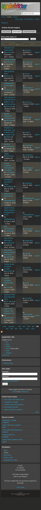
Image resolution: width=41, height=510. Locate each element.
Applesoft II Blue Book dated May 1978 (9, 297)
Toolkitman (9, 186)
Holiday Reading (9, 59)
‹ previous (11, 326)
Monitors (7, 144)
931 (7, 329)
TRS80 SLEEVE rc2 (9, 434)
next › (28, 329)
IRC (7, 342)
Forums (9, 17)
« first (4, 326)
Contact (37, 19)
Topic (7, 44)
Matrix (8, 344)
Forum (37, 44)
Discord (8, 346)
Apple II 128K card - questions (13, 409)
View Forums (6, 31)
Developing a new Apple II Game (8, 182)
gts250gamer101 (9, 200)
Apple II (37, 52)
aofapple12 (6, 422)
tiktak (4, 427)
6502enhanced (9, 90)
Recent (15, 17)
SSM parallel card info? (11, 407)
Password (6, 376)
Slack (7, 350)
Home (3, 17)
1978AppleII (10, 172)
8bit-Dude (9, 120)
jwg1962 (9, 257)
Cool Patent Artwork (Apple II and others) (9, 252)
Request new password (11, 381)
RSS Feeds (7, 455)
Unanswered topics (29, 31)
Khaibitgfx (5, 437)
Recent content (8, 363)
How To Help (19, 19)
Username (6, 371)
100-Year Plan (28, 19)
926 (19, 326)
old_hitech (9, 301)
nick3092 (5, 432)
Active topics (17, 31)
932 (11, 329)
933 (16, 329)
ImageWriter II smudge (11, 402)
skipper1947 (10, 243)
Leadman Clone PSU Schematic (14, 404)
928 (28, 326)
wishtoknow (10, 62)
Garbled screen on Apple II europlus (9, 266)
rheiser (8, 76)
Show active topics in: (9, 37)
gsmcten (9, 52)
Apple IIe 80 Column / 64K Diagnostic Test (9, 311)
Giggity (6, 154)
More (37, 412)
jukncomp (9, 106)
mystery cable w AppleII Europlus (13, 439)
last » (33, 329)
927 (24, 326)
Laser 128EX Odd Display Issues (14, 399)
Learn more (5, 355)
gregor (5, 441)
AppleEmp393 (9, 318)
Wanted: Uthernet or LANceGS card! (9, 116)
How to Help (20, 487)
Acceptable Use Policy (10, 460)
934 (20, 329)
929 (33, 326)
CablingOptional (9, 219)
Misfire (8, 348)
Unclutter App (24, 391)
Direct (14, 391)
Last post (27, 44)
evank (8, 287)
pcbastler (9, 271)
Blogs (5, 450)
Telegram (8, 353)
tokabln (8, 137)
